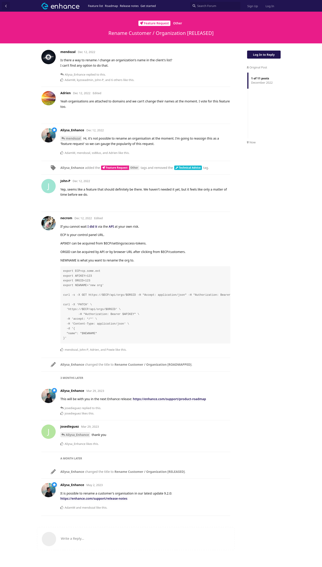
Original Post (257, 67)
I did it (92, 226)
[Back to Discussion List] (6, 6)
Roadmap (111, 6)
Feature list (95, 6)
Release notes (129, 6)
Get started (148, 6)
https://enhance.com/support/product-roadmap (169, 399)
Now (251, 142)
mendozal (73, 138)
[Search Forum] (215, 6)
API (111, 226)
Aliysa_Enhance (77, 435)
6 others (116, 80)
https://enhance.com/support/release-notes (93, 498)
